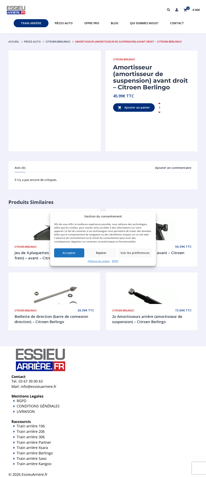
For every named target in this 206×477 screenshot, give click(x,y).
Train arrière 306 (31, 436)
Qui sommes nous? (144, 23)
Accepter (69, 253)
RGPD (115, 261)
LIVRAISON (103, 414)
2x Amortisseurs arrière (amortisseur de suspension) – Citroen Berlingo (147, 319)
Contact (177, 23)
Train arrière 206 (31, 431)
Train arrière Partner (34, 442)
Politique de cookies (99, 261)
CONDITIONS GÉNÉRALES (38, 406)
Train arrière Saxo (32, 458)
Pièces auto (64, 23)
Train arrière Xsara (32, 447)
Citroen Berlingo (57, 41)
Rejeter (101, 253)
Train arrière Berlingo (35, 453)
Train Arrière (31, 23)
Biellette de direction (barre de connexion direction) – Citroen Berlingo (51, 319)
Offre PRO (91, 23)
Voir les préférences (135, 253)
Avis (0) (20, 168)
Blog (114, 23)
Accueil (13, 41)
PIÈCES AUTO (32, 41)
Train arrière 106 (31, 426)
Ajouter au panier (134, 107)
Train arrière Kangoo (103, 466)
